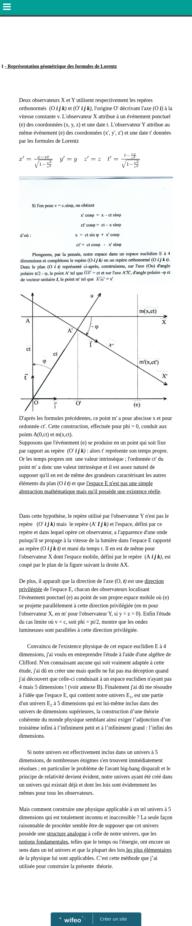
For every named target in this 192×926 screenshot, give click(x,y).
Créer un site (113, 919)
